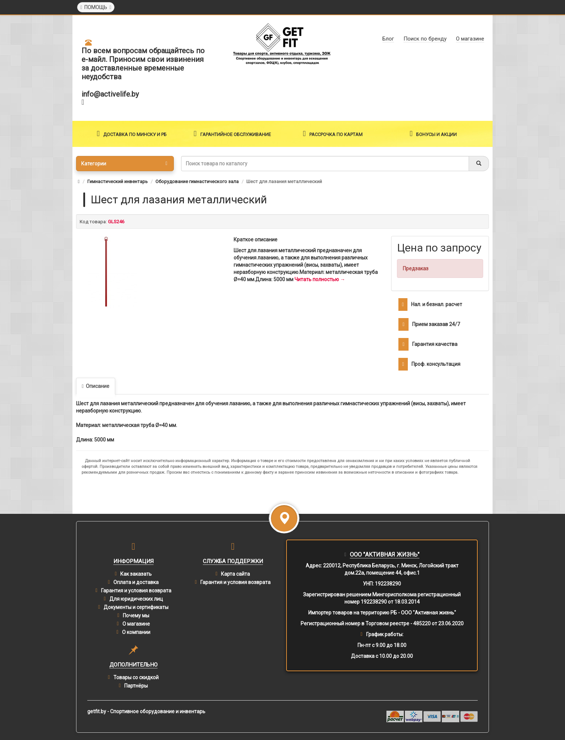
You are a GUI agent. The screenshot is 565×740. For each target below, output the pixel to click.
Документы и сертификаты (136, 607)
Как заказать (136, 574)
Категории (124, 163)
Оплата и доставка (136, 582)
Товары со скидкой (136, 677)
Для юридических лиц (136, 599)
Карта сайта (235, 574)
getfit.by (96, 711)
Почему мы (136, 615)
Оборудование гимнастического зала (197, 181)
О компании (136, 632)
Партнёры (136, 686)
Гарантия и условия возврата (136, 590)
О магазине (136, 624)
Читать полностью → (319, 279)
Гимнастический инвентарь (117, 181)
